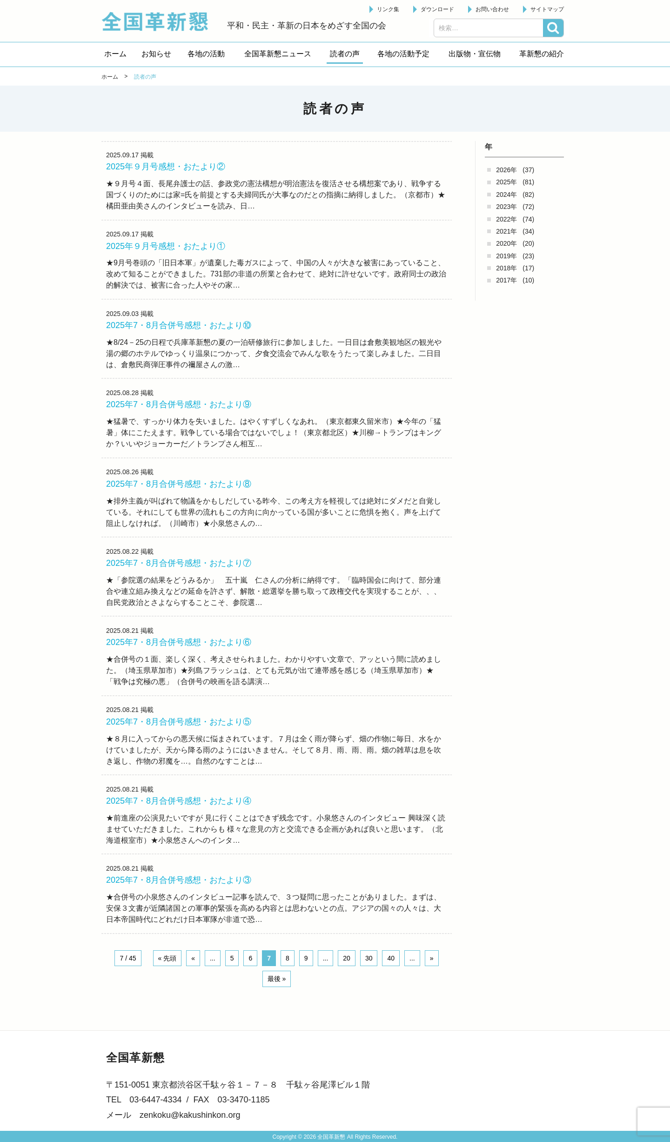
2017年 (506, 280)
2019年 (506, 256)
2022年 (506, 219)
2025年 (506, 182)
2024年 (506, 194)
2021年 (506, 231)
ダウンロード (437, 9)
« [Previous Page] (193, 971)
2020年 (506, 243)
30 (369, 971)
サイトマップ (547, 9)
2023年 (506, 206)
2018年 (506, 268)
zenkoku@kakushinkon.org (190, 1115)
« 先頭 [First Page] (167, 971)
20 (346, 971)
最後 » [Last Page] (277, 992)
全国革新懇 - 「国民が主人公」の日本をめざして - (159, 21)
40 (391, 971)
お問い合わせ (492, 9)
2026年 (506, 170)
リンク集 (388, 9)
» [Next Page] (432, 971)
